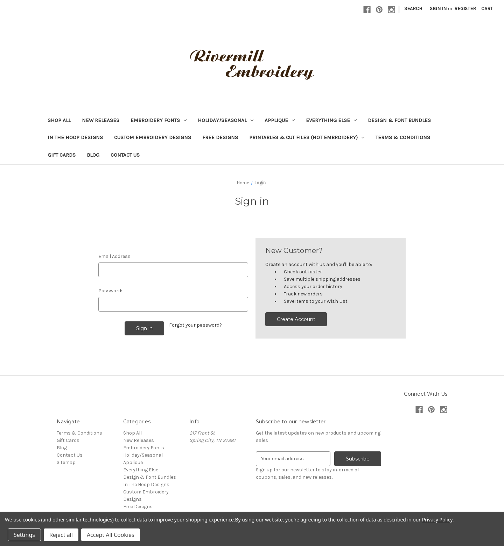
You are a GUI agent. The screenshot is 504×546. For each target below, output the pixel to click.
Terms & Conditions (403, 137)
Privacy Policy (437, 519)
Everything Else (331, 120)
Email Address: (115, 256)
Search (413, 9)
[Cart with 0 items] (487, 8)
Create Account (296, 319)
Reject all (61, 535)
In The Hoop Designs (75, 137)
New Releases (100, 120)
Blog (93, 155)
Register (465, 9)
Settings (24, 535)
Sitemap (66, 462)
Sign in (438, 9)
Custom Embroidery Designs (152, 137)
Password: (110, 291)
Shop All (59, 120)
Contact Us (125, 155)
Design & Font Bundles (399, 120)
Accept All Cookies (110, 535)
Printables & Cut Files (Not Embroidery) (306, 137)
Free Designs (220, 137)
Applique (280, 120)
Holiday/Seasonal (225, 120)
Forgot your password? (195, 325)
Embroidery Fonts (159, 120)
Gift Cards (62, 155)
